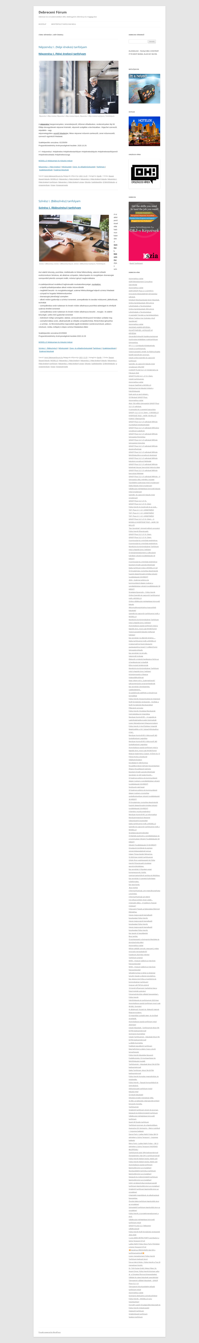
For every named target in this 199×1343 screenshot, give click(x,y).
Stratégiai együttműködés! (139, 833)
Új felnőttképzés (109, 182)
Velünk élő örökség (136, 656)
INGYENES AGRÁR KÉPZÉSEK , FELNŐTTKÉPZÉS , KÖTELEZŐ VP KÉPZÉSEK (141, 330)
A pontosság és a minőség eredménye (143, 562)
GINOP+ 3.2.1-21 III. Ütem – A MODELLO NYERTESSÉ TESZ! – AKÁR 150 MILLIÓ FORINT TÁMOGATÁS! (144, 415)
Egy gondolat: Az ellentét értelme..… (142, 638)
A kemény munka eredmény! (139, 811)
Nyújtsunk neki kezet (137, 787)
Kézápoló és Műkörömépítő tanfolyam (143, 1113)
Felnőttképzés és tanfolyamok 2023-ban (144, 1000)
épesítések (48, 170)
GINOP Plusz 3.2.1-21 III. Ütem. (140, 534)
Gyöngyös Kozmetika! (137, 1034)
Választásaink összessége (138, 820)
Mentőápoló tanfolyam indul (63, 24)
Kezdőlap (42, 24)
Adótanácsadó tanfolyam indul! (140, 1088)
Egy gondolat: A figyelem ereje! (140, 869)
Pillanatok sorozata (136, 708)
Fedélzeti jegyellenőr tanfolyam (140, 1046)
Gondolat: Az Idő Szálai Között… (141, 775)
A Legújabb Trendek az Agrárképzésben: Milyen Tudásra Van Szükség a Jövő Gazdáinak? (144, 318)
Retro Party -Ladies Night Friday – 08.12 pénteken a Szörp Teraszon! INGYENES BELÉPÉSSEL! (143, 1146)
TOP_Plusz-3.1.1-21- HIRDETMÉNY (141, 510)
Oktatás (88, 182)
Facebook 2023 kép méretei (139, 954)
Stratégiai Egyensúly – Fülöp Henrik (142, 592)
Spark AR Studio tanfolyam (139, 1122)
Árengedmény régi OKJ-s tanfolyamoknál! (144, 1155)
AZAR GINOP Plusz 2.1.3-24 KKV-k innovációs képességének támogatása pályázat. (143, 294)
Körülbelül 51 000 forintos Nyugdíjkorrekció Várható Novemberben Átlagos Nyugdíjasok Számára (144, 766)
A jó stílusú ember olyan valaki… (141, 900)
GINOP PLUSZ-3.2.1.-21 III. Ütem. (141, 376)
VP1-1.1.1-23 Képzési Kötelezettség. (142, 345)
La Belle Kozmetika (136, 1043)
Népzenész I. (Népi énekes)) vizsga (71, 182)
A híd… (131, 732)
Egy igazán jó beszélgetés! (138, 933)
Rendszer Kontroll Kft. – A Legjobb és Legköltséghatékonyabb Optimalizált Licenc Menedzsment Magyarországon (143, 720)
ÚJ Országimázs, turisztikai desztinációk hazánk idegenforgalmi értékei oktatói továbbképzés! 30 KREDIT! (143, 574)
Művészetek (66, 167)
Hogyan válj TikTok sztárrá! (139, 985)
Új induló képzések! (136, 1095)
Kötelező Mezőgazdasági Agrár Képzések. (144, 300)
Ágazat (111, 176)
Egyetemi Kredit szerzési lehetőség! (142, 565)
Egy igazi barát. (134, 884)
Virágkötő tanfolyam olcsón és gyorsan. (143, 1110)
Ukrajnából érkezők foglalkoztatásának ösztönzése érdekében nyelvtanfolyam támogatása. (143, 339)
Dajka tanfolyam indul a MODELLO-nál (143, 568)
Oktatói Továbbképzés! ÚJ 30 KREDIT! (142, 845)
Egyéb (99, 176)
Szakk (41, 170)
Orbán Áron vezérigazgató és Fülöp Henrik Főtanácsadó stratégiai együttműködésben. (142, 863)
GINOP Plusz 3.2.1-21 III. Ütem (140, 504)
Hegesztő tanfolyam (136, 1311)
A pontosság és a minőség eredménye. (143, 540)
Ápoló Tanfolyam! (136, 263)
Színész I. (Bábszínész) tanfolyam (59, 201)
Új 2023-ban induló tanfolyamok (141, 857)
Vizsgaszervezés (62, 185)
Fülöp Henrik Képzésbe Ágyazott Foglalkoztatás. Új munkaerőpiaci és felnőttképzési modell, (142, 1058)
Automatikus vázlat (136, 278)
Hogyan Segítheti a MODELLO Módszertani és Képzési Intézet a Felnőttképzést (141, 388)
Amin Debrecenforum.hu (53, 176)
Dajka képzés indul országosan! (140, 485)
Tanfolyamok (134, 1107)
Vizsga (53, 185)
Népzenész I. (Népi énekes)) (69, 179)
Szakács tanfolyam (136, 1317)
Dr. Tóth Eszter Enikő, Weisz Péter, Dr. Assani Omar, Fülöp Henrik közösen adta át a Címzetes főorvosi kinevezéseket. (144, 1271)
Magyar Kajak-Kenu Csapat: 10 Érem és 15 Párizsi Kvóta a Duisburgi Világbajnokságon (144, 756)
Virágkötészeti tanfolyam (138, 1314)
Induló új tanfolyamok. (137, 348)
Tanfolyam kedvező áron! (138, 1259)
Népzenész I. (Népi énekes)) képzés (93, 179)
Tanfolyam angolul (136, 957)
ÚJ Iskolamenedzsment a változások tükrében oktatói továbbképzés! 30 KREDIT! (142, 555)
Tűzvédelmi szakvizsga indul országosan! (144, 482)
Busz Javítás (133, 887)
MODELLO (54, 179)
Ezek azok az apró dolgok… (139, 394)
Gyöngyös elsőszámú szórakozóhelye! (143, 1296)
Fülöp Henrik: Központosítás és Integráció (144, 699)
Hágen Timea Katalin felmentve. (141, 854)
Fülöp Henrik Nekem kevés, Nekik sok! (143, 1158)
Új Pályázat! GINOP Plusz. (138, 397)
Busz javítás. (133, 936)
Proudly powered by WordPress (50, 1332)
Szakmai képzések (61, 170)
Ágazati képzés (44, 179)
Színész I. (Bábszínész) (48, 348)
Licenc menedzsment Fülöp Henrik (142, 1256)
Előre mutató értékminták (138, 665)
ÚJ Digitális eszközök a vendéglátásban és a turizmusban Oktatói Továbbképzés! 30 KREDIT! (144, 839)
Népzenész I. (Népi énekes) (50, 167)
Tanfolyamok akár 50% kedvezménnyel (143, 1152)
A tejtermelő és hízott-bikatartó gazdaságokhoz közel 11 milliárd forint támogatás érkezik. (143, 647)
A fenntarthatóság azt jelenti (139, 897)
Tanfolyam (101, 167)
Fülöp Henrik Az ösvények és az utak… (143, 507)
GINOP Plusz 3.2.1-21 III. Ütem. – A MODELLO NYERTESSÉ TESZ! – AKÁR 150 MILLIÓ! (144, 522)
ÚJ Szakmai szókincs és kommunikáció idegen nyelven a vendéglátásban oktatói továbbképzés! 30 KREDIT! (144, 781)
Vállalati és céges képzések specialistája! (143, 1277)
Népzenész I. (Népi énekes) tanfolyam (63, 47)
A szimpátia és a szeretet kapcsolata (142, 409)
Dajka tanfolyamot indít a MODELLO (142, 641)
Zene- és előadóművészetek (84, 167)
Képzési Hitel (133, 1091)
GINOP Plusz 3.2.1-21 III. (138, 501)
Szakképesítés (96, 182)
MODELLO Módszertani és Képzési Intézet (55, 161)
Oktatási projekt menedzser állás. (141, 1098)
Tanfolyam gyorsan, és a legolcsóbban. (143, 1125)
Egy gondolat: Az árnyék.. (138, 653)
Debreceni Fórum (53, 12)
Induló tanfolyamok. (136, 379)
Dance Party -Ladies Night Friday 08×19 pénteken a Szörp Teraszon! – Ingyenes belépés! (143, 1137)
